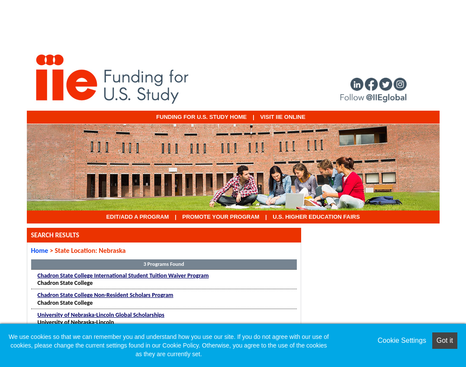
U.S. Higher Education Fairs (316, 217)
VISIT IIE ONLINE (282, 117)
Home (39, 250)
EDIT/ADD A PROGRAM (137, 217)
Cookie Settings (402, 340)
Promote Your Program (220, 217)
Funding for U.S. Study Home (201, 117)
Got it (445, 340)
